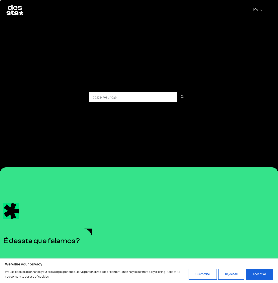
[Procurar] (182, 97)
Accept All (259, 274)
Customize (202, 274)
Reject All (231, 274)
